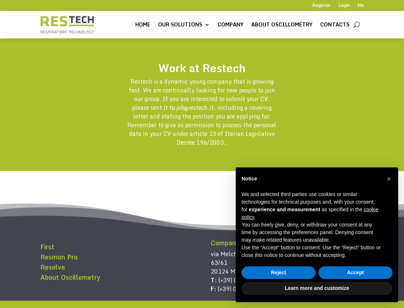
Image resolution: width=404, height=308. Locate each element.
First (47, 246)
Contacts (335, 24)
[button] (389, 179)
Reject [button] (278, 272)
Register (321, 6)
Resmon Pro (59, 256)
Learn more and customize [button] (317, 288)
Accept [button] (355, 272)
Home (142, 24)
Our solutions (180, 24)
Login (344, 6)
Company (230, 24)
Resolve (52, 267)
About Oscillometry (281, 24)
